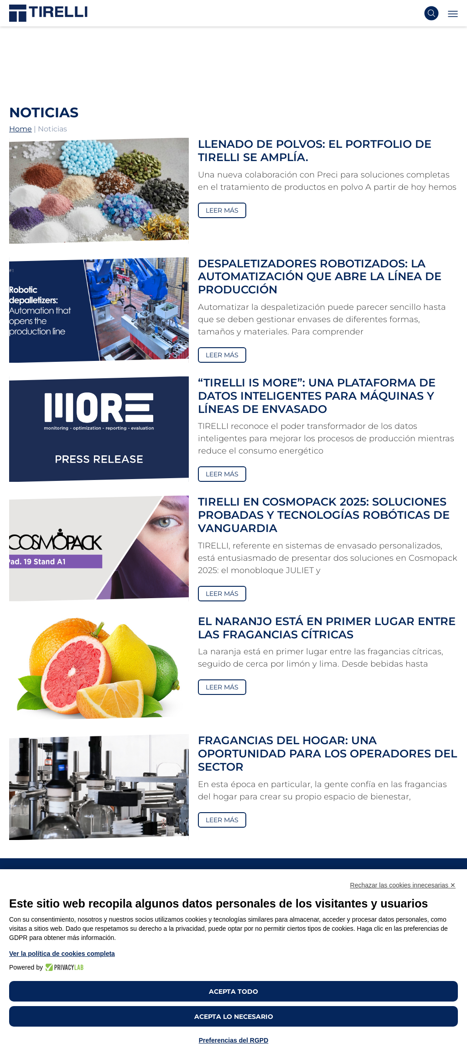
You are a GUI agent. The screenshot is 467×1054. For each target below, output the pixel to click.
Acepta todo (233, 991)
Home (20, 129)
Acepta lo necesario (233, 1016)
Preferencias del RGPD (234, 1040)
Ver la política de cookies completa (62, 953)
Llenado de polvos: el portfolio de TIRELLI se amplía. (314, 150)
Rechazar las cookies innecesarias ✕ (403, 885)
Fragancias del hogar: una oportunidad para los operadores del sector (327, 753)
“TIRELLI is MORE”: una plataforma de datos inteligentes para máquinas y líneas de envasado (317, 396)
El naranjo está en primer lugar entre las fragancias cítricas (327, 628)
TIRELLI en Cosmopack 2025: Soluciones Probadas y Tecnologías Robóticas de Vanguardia (324, 515)
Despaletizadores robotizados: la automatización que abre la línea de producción (319, 277)
